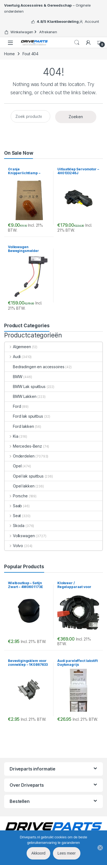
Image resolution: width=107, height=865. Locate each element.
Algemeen (18, 346)
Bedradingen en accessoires (34, 366)
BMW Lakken (20, 396)
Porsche (16, 496)
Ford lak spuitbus (24, 416)
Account (89, 21)
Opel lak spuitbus (24, 476)
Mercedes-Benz (23, 446)
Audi (13, 356)
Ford (13, 406)
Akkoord (38, 853)
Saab (13, 505)
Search (77, 43)
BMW (13, 376)
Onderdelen (19, 456)
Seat (13, 515)
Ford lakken (19, 426)
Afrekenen (45, 32)
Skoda (14, 525)
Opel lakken (19, 486)
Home (9, 53)
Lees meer (67, 853)
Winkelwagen (18, 32)
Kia (11, 436)
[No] (100, 847)
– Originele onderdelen (47, 8)
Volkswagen (20, 535)
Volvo (14, 545)
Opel (13, 466)
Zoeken (76, 116)
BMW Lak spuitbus (25, 386)
